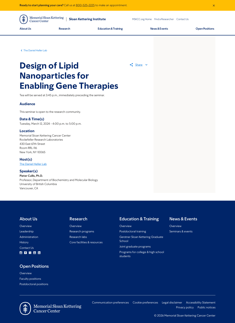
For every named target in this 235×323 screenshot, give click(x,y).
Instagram (21, 252)
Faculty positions (30, 278)
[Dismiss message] (213, 5)
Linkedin (39, 252)
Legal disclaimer (172, 302)
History (24, 242)
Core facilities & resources (86, 242)
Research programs (82, 231)
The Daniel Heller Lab (35, 50)
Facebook (25, 252)
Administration (29, 237)
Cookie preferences (145, 302)
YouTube (34, 252)
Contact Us (27, 247)
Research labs (78, 237)
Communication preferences (110, 302)
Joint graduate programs (135, 246)
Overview (26, 226)
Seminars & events (180, 231)
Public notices (206, 307)
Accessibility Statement (200, 302)
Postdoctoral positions (34, 284)
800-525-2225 (85, 5)
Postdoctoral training (132, 231)
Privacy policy (185, 307)
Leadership (27, 231)
